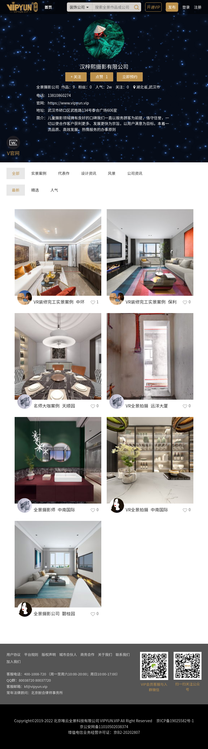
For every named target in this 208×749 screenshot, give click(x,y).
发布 (172, 7)
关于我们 (105, 654)
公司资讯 (134, 173)
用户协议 (13, 654)
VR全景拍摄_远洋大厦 (147, 405)
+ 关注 (76, 76)
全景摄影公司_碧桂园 (54, 613)
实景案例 (38, 173)
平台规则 (31, 654)
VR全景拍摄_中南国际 (147, 509)
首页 (48, 7)
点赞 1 (102, 76)
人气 (54, 190)
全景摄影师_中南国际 (54, 509)
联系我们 (123, 654)
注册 (198, 7)
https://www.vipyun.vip (68, 103)
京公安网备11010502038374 (104, 726)
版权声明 (49, 654)
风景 (112, 173)
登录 (186, 7)
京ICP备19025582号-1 (175, 720)
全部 (16, 173)
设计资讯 (88, 173)
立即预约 (129, 76)
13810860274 (59, 95)
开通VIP (153, 7)
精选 (35, 190)
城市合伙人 (68, 654)
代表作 (63, 173)
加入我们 (13, 661)
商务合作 (87, 654)
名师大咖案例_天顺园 (54, 405)
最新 (16, 190)
